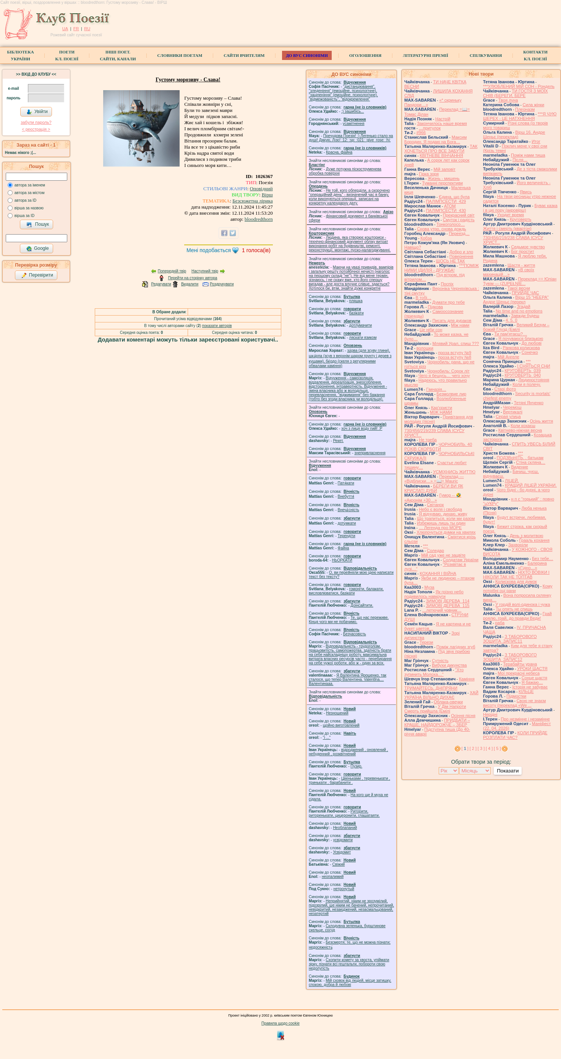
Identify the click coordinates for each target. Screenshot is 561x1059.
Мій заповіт (444, 169)
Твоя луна (508, 100)
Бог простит (522, 251)
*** (425, 546)
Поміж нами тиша (528, 155)
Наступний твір (204, 271)
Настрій (442, 119)
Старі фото (505, 389)
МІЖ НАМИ (441, 412)
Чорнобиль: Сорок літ (448, 371)
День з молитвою (526, 535)
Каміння (467, 679)
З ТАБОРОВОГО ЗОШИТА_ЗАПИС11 (510, 638)
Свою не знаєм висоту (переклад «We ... (514, 703)
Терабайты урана (520, 664)
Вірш (267, 195)
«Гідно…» (527, 567)
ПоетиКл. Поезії (67, 55)
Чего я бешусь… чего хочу (444, 375)
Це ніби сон (431, 329)
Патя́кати (346, 483)
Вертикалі (512, 412)
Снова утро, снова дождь (441, 229)
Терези (426, 642)
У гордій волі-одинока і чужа (522, 604)
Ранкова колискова (521, 347)
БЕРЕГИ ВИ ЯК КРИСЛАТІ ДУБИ (433, 488)
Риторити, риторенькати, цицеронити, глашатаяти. (344, 813)
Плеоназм (525, 109)
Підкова (435, 306)
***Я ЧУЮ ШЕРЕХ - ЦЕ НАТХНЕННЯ (519, 116)
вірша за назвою (29, 208)
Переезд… (459, 233)
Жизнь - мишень (443, 178)
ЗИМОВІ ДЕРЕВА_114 (447, 601)
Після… (519, 159)
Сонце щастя (534, 677)
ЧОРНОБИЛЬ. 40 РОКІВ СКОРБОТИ (438, 446)
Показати (508, 771)
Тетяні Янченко (528, 402)
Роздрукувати (222, 284)
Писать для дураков (451, 320)
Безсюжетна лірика (252, 201)
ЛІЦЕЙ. (512, 480)
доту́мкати (347, 523)
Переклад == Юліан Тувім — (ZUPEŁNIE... (519, 281)
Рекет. (338, 441)
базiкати (356, 313)
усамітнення (354, 123)
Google (37, 249)
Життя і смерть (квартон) (507, 228)
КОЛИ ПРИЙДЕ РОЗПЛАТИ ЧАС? (515, 735)
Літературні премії (425, 55)
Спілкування (486, 55)
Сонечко (530, 352)
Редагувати (161, 284)
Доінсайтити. (361, 605)
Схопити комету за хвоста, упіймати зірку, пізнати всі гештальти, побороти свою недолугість (349, 964)
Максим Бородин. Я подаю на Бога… (435, 139)
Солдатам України (460, 559)
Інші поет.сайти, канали (118, 55)
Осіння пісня (463, 715)
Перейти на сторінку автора (192, 278)
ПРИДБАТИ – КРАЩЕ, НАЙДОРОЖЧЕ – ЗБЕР (437, 722)
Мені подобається (208, 250)
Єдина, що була (454, 196)
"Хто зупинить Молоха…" (434, 672)
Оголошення (365, 55)
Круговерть (520, 219)
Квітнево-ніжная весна (520, 430)
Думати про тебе (448, 302)
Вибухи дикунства (449, 665)
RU (87, 28)
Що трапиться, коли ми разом (446, 518)
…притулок (430, 128)
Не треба (427, 439)
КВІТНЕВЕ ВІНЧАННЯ (441, 155)
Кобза (426, 238)
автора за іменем (30, 185)
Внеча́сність (348, 510)
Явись (526, 191)
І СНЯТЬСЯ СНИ (533, 366)
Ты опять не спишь (514, 609)
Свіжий (338, 864)
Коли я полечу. (526, 384)
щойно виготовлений (341, 725)
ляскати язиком (363, 337)
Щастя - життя (521, 265)
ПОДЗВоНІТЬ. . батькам (520, 457)
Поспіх (447, 284)
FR (76, 28)
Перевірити (37, 275)
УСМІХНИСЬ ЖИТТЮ (454, 472)
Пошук (37, 225)
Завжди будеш (525, 315)
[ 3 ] (481, 748)
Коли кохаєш (523, 425)
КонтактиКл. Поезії (535, 55)
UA (65, 28)
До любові (532, 343)
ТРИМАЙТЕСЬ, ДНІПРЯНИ (430, 688)
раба (499, 622)
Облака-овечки (448, 702)
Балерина (536, 563)
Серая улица (508, 416)
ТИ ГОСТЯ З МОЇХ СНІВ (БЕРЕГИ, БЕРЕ (515, 93)
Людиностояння (534, 379)
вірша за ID (24, 216)
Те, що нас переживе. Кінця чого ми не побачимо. (349, 619)
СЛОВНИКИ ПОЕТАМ (180, 55)
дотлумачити (360, 325)
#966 (421, 132)
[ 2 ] (473, 748)
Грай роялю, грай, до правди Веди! (517, 615)
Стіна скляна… (530, 462)
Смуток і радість (459, 219)
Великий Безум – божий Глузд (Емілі (516, 327)
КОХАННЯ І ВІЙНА (438, 573)
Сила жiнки (534, 104)
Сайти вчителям (244, 55)
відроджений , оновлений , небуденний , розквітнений (348, 752)
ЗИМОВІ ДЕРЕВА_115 (447, 605)
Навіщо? (412, 247)
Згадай (523, 306)
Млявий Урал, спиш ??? (455, 343)
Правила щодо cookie (280, 1023)
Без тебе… (542, 558)
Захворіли (518, 544)
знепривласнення (369, 453)
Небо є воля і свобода (440, 509)
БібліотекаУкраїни (20, 55)
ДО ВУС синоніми (307, 55)
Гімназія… (436, 389)
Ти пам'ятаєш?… (510, 334)
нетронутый (343, 889)
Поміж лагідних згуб (455, 646)
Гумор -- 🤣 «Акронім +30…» (432, 497)
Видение (519, 467)
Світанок (435, 504)
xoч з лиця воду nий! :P (361, 428)
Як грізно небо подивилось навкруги (434, 594)
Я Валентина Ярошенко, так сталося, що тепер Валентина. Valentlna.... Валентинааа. (347, 679)
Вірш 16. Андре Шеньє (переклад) (514, 134)
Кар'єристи (441, 407)
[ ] (465, 748)
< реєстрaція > (36, 129)
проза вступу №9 (455, 352)
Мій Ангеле (508, 357)
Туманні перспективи (442, 183)
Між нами (460, 325)
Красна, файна (339, 152)
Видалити (189, 284)
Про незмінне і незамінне (525, 719)
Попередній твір (172, 271)
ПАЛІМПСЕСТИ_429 (446, 201)
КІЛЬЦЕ (526, 691)
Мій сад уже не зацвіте (443, 555)
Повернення (461, 256)
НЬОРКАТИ (342, 560)
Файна (343, 548)
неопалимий (333, 876)
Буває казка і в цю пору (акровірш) (520, 207)
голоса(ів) (256, 250)
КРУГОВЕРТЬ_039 (522, 370)
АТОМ (450, 206)
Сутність (440, 660)
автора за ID (26, 200)
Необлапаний (345, 828)
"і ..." (327, 737)
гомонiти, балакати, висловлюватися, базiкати (346, 591)
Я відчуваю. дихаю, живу (443, 514)
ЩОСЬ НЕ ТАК (450, 261)
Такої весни (518, 288)
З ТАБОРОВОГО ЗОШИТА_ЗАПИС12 (510, 657)
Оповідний (261, 188)
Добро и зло (461, 251)
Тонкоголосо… (450, 224)
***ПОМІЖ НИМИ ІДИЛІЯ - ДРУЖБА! (441, 267)
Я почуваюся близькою (520, 338)
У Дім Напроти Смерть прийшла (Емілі (435, 708)
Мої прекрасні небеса (519, 673)
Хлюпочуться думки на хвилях (446, 532)
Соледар (435, 550)
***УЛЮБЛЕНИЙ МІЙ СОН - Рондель (519, 86)
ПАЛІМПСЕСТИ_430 (446, 210)
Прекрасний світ (459, 215)
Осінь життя (541, 421)
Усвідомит (342, 852)
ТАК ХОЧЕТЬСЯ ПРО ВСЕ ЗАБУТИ (440, 148)
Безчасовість (354, 634)
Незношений (337, 713)
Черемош (512, 407)
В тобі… (423, 297)
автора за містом (30, 193)
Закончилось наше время (442, 123)
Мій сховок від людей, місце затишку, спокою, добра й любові (350, 982)
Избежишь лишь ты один (441, 523)
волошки (425, 348)
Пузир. (356, 766)
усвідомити (342, 840)
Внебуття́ (346, 496)
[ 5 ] (497, 748)
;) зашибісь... (352, 111)
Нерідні (490, 714)
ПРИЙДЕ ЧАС (525, 292)
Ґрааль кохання (534, 540)
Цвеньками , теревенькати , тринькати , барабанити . (349, 780)
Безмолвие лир (451, 394)
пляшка (356, 301)
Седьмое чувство (528, 247)
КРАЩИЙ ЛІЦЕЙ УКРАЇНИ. (531, 485)
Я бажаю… (532, 682)
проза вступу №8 (455, 357)
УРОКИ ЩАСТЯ (532, 668)
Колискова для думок (516, 581)
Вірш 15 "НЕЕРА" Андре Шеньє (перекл (516, 299)
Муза (429, 587)
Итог (536, 141)
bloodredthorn (259, 219)
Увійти (37, 112)
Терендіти (346, 536)
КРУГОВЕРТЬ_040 (522, 375)
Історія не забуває (530, 687)
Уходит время (510, 214)
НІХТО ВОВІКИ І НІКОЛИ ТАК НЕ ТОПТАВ (516, 574)
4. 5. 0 (511, 320)
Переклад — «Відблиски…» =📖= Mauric (434, 478)
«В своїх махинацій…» (508, 272)
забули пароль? (36, 122)
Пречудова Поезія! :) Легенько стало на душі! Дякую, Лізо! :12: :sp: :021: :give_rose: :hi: (351, 138)
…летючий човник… (442, 610)
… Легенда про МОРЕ (440, 527)
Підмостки (516, 696)
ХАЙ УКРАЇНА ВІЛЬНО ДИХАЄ (441, 695)
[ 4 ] (489, 748)
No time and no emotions (519, 311)
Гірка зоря (429, 174)
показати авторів (217, 326)
